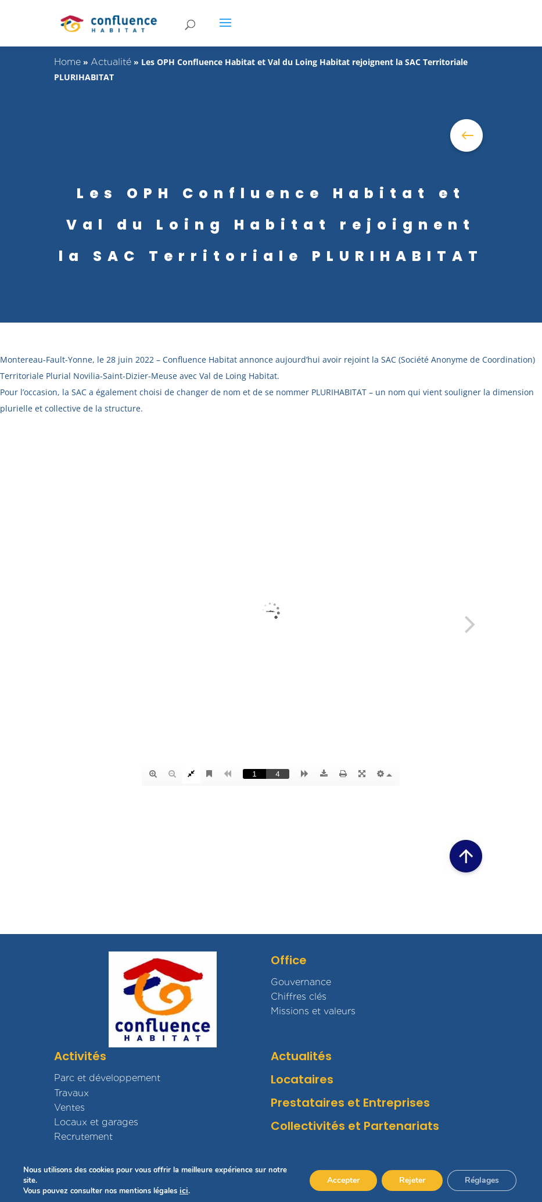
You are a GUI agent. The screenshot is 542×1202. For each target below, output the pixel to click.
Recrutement (83, 1136)
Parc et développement (107, 1077)
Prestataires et (315, 1102)
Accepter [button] (343, 1180)
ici (184, 1190)
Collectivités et (316, 1126)
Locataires (302, 1079)
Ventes (69, 1107)
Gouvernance (301, 982)
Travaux (71, 1093)
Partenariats (401, 1126)
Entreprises (396, 1102)
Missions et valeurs (313, 1011)
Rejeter (412, 1180)
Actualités (301, 1056)
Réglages (482, 1180)
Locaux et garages (96, 1122)
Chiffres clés (298, 996)
